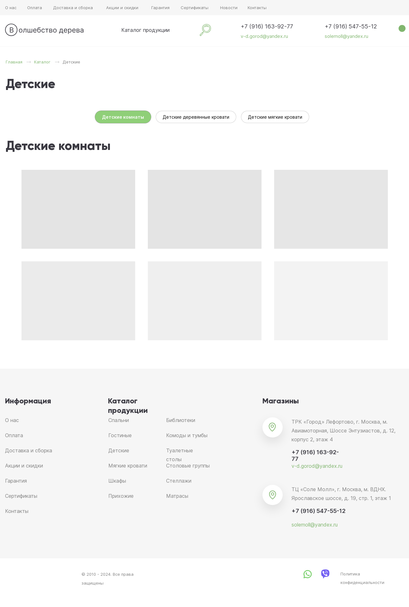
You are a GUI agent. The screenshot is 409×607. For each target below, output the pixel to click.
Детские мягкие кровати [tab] (275, 117)
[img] (112, 30)
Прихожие (121, 496)
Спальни (118, 420)
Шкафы (117, 481)
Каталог (42, 61)
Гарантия (160, 7)
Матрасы (177, 496)
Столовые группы (188, 465)
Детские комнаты (58, 146)
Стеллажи (178, 481)
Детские (118, 450)
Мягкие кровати (127, 465)
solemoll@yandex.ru (346, 36)
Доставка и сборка (73, 7)
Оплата (34, 7)
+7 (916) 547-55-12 (351, 26)
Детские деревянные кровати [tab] (196, 117)
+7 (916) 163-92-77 (267, 26)
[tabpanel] (204, 146)
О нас (10, 7)
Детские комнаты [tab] (123, 117)
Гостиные (120, 435)
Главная (14, 61)
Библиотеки (180, 420)
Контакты (257, 7)
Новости (229, 7)
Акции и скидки (122, 7)
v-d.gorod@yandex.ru (264, 36)
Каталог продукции (145, 30)
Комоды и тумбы (187, 435)
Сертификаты (194, 7)
